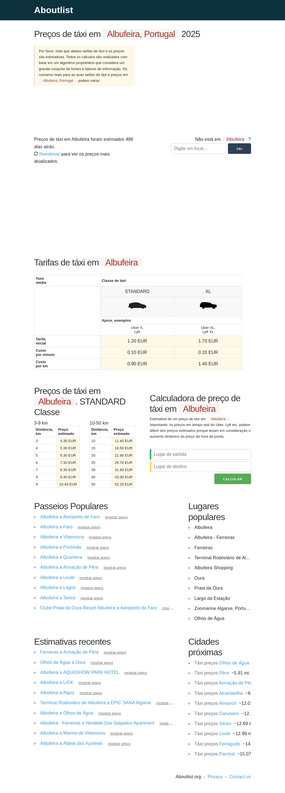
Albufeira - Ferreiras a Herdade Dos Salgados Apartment (97, 723)
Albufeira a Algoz (57, 692)
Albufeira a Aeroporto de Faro (70, 516)
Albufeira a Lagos (57, 587)
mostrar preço (116, 517)
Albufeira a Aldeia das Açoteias (71, 743)
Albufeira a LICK (56, 682)
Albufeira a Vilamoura (61, 537)
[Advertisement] (198, 87)
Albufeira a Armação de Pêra (69, 567)
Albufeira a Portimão (60, 547)
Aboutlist (53, 10)
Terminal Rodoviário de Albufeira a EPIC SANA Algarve (95, 702)
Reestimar (47, 154)
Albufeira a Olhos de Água (66, 713)
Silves (213, 723)
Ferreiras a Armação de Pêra (69, 652)
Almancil (215, 703)
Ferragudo (217, 744)
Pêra (212, 673)
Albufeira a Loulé (57, 577)
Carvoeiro (217, 713)
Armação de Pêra (224, 683)
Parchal (215, 754)
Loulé (212, 733)
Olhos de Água (222, 663)
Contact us (240, 776)
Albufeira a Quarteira (61, 557)
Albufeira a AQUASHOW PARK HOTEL (79, 672)
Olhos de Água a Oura (62, 662)
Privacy (215, 776)
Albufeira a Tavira (57, 597)
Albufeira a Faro (56, 526)
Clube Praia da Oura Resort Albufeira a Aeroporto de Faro (98, 607)
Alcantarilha (219, 693)
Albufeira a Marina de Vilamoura (72, 733)
